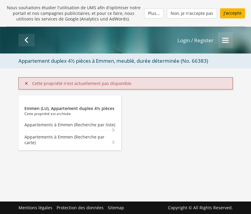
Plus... (154, 13)
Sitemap (116, 207)
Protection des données (80, 207)
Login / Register (195, 40)
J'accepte (232, 13)
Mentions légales (35, 207)
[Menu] (225, 40)
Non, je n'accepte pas (192, 13)
